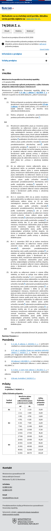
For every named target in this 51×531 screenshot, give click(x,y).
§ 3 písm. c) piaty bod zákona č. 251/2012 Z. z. (29, 370)
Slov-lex (27, 2)
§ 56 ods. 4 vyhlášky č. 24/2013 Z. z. (23, 378)
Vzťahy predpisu (9, 60)
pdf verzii (42, 44)
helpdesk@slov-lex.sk (10, 498)
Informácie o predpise (12, 54)
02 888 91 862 (7, 487)
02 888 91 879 (7, 490)
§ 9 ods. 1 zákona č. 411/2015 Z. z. (33, 92)
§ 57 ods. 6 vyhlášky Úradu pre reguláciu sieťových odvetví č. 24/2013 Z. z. (30, 351)
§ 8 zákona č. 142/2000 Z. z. (21, 361)
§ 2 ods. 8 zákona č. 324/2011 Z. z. (25, 344)
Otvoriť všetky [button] (44, 49)
